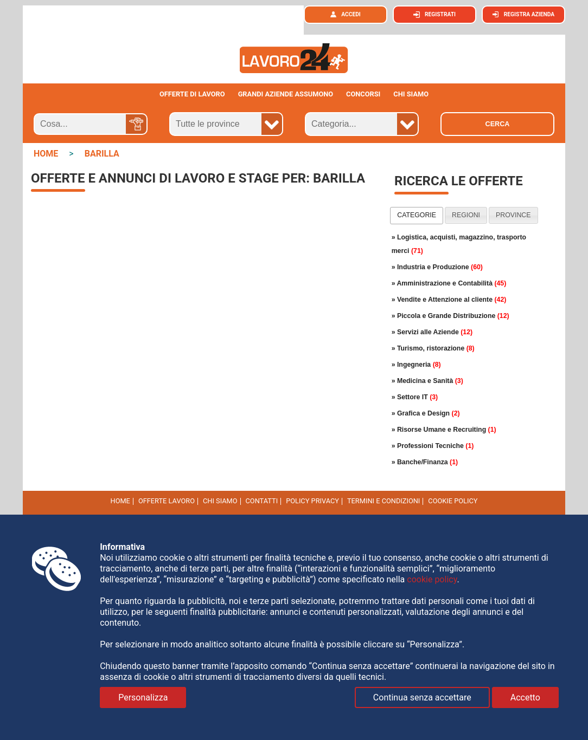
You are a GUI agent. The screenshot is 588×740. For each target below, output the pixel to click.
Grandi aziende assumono (286, 94)
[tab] (416, 215)
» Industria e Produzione (437, 267)
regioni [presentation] (466, 215)
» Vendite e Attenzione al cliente (449, 299)
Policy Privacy (312, 501)
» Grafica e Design (426, 413)
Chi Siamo (220, 501)
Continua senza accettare (422, 697)
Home (120, 501)
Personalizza (143, 697)
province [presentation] (513, 215)
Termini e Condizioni (383, 501)
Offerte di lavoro (192, 94)
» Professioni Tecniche (433, 446)
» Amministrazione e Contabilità (449, 283)
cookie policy (452, 501)
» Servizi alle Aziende (432, 332)
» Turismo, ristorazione (433, 348)
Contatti (262, 501)
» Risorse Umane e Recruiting (444, 429)
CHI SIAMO (411, 94)
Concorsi (363, 94)
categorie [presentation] (416, 215)
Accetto (525, 697)
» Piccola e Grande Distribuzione (450, 316)
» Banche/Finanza (425, 462)
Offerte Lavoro (166, 501)
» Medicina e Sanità (427, 381)
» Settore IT (415, 397)
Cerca (497, 124)
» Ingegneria (416, 364)
